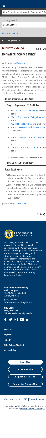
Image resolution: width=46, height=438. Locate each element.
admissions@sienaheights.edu (18, 302)
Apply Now (25, 362)
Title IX (7, 340)
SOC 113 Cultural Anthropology (25, 147)
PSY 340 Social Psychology (23, 124)
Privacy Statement (37, 399)
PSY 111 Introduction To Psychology (27, 117)
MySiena (8, 334)
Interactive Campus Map (25, 384)
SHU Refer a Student (14, 345)
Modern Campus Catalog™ (32, 408)
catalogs (13, 406)
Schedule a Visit (25, 369)
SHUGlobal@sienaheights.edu (18, 313)
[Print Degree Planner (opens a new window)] (37, 49)
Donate (7, 329)
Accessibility (10, 350)
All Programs (20, 63)
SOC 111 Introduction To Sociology (27, 137)
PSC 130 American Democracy (24, 110)
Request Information (25, 376)
